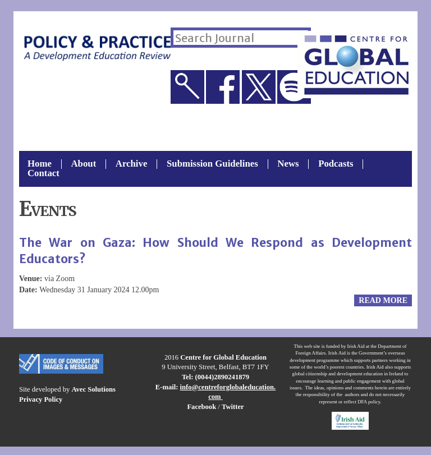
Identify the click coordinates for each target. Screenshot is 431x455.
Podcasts (335, 164)
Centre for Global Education (223, 357)
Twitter (233, 407)
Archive (132, 164)
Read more (383, 300)
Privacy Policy (40, 399)
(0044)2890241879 (222, 377)
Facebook (201, 407)
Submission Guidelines (212, 164)
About (83, 164)
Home (39, 164)
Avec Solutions (93, 389)
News (288, 164)
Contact (43, 173)
